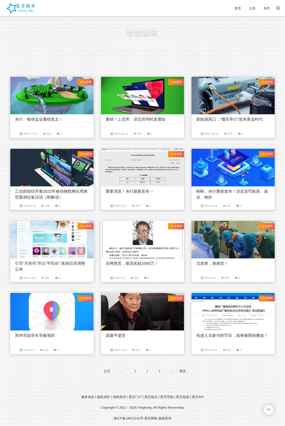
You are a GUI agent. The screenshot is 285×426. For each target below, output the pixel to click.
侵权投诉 (119, 397)
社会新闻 (86, 82)
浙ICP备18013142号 (128, 418)
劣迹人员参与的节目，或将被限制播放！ (232, 335)
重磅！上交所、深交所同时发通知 (135, 119)
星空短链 (182, 397)
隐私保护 (103, 397)
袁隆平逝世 (116, 335)
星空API (198, 397)
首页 (237, 8)
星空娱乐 (151, 397)
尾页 (182, 371)
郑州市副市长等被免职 (35, 335)
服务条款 (87, 397)
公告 (252, 8)
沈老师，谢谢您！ (212, 263)
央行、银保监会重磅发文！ (39, 119)
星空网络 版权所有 (158, 418)
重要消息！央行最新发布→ (130, 191)
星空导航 (166, 397)
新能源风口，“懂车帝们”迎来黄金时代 (229, 119)
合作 (266, 8)
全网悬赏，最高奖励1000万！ (132, 263)
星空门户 (135, 397)
